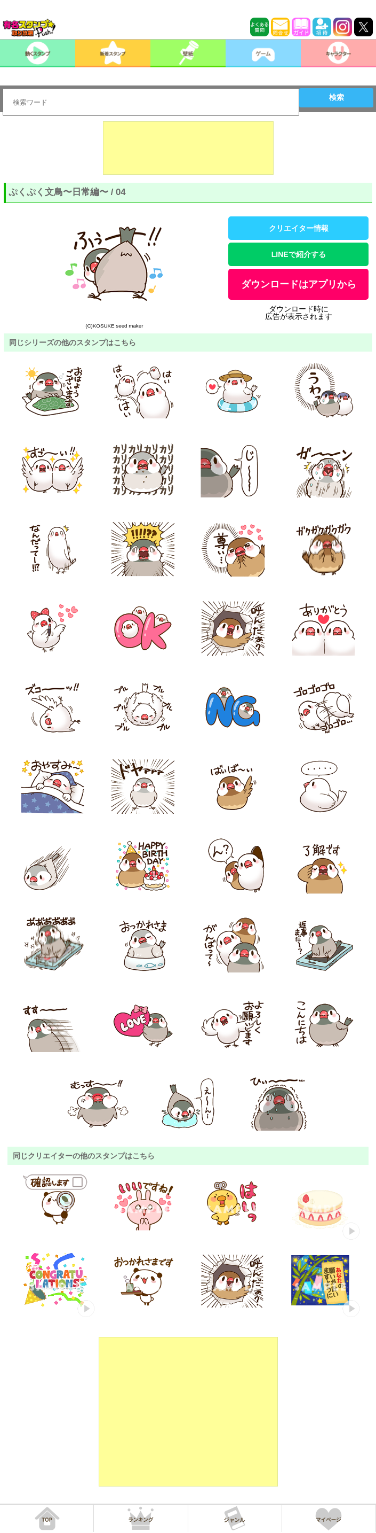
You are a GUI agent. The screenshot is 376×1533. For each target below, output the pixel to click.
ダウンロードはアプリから (298, 284)
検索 (336, 97)
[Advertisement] (188, 148)
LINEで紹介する (298, 254)
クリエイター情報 (299, 228)
